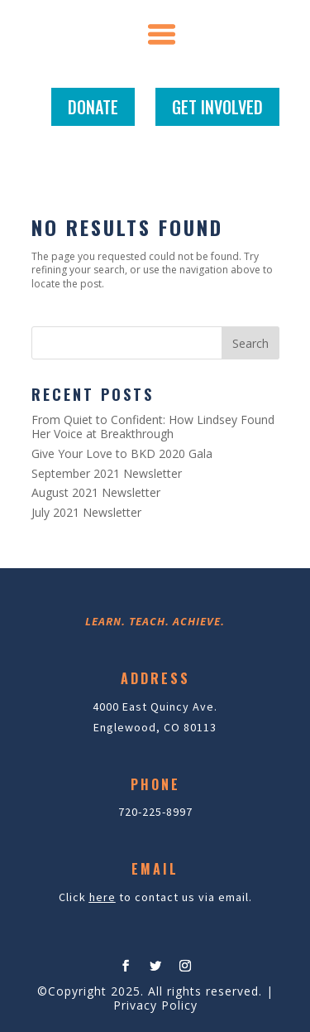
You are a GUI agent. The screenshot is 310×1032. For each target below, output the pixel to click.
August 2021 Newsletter (95, 492)
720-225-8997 (155, 811)
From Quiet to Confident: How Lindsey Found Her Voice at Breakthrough (152, 426)
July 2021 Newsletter (86, 512)
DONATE (93, 106)
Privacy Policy (155, 1005)
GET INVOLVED (217, 106)
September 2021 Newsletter (106, 473)
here (102, 897)
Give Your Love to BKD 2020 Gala (121, 453)
